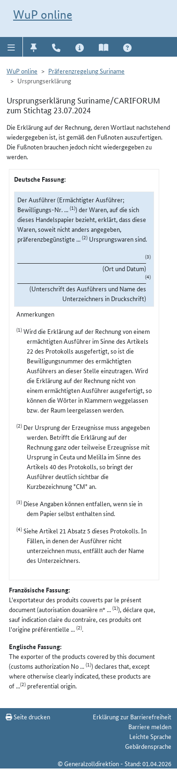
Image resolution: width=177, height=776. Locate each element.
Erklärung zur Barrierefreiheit (132, 716)
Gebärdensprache (148, 746)
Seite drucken (28, 716)
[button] (11, 47)
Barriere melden (149, 726)
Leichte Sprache (150, 736)
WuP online (42, 14)
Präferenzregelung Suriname (86, 70)
